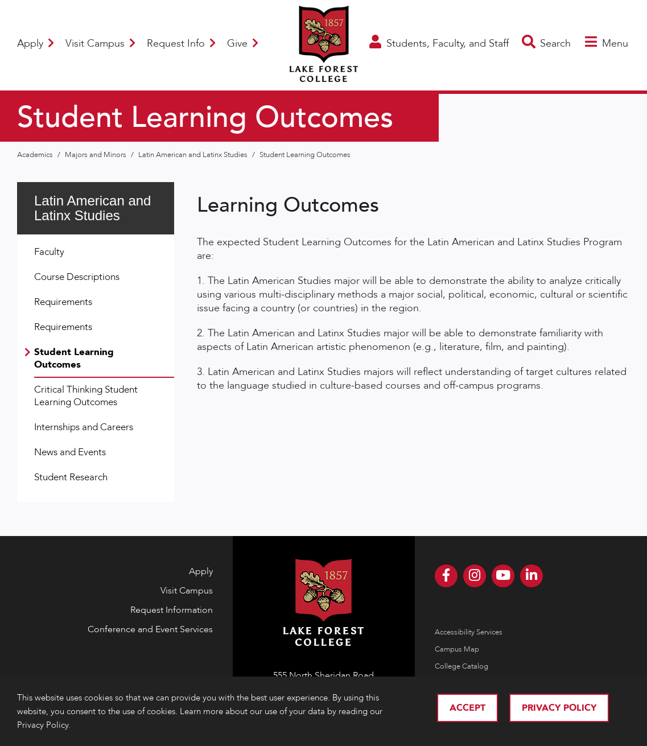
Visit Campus (100, 43)
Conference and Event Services (150, 629)
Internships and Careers (83, 427)
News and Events (70, 452)
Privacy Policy (559, 708)
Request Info (181, 43)
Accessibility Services (468, 632)
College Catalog (461, 666)
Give (242, 43)
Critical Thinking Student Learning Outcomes (86, 396)
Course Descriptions (76, 276)
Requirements (63, 301)
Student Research (71, 477)
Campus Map (457, 649)
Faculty (49, 251)
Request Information (171, 610)
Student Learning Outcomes (305, 155)
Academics (36, 155)
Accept (467, 708)
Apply (35, 43)
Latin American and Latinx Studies (193, 155)
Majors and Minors (96, 155)
